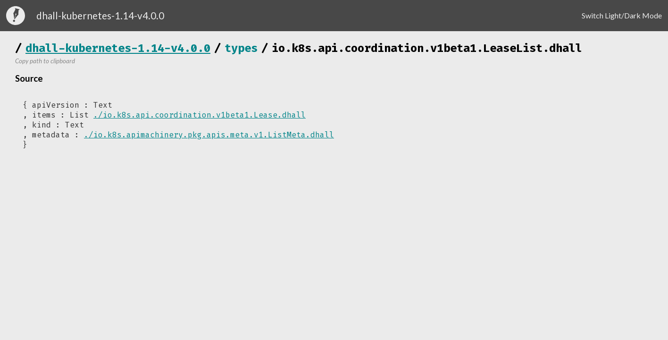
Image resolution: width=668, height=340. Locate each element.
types (241, 48)
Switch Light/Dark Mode (622, 15)
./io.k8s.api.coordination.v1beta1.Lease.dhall (199, 115)
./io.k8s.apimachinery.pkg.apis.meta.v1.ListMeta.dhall (209, 135)
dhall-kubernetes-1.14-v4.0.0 (117, 48)
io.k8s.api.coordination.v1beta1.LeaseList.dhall (427, 48)
